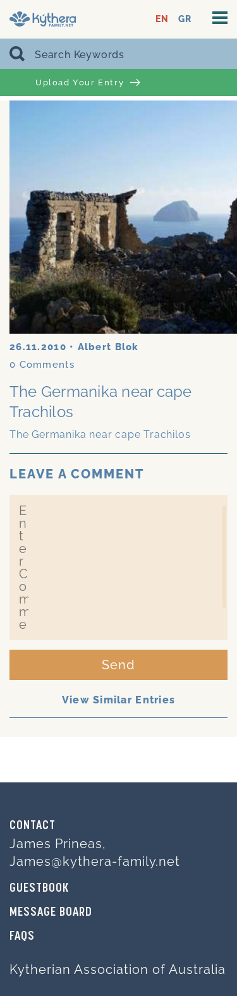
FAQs (22, 936)
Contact (32, 826)
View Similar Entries (119, 700)
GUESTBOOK (39, 888)
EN (162, 19)
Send (118, 664)
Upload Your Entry (87, 83)
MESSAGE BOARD (50, 912)
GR (184, 19)
